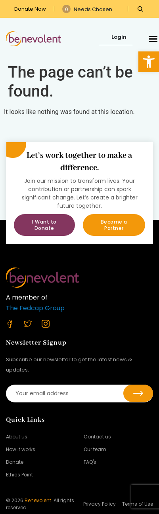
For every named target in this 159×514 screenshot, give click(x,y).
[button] (148, 61)
